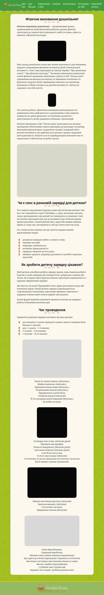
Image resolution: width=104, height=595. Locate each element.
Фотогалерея (69, 4)
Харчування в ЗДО (44, 5)
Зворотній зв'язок (96, 5)
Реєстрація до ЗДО (83, 5)
